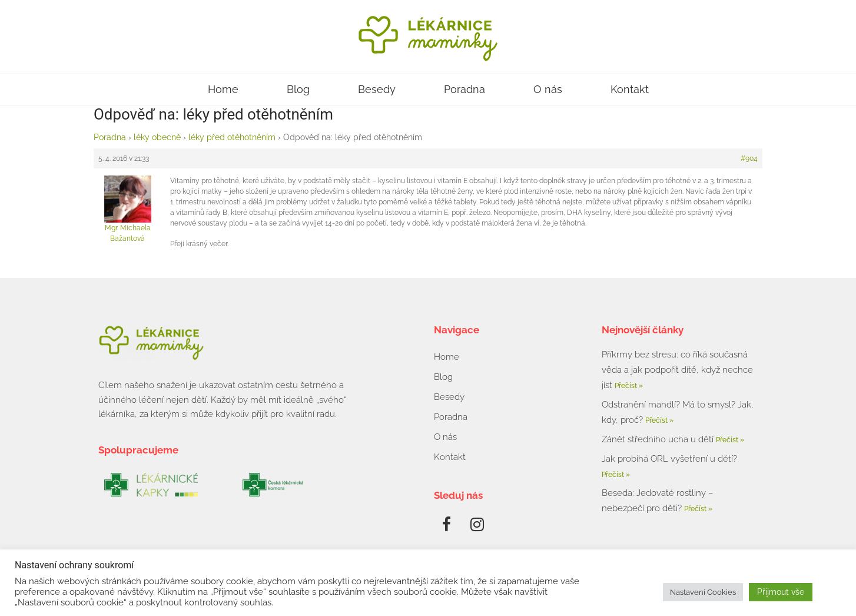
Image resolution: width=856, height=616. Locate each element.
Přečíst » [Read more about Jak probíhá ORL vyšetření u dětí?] (616, 475)
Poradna (464, 89)
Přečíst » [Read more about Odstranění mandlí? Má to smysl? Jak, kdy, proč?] (659, 420)
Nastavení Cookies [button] (703, 592)
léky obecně (157, 137)
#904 (749, 158)
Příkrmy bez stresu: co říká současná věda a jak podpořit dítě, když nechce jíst (677, 369)
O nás (547, 89)
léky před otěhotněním (232, 137)
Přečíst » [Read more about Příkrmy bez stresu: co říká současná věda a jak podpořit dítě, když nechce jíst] (629, 386)
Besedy (377, 89)
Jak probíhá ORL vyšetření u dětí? (669, 458)
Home (223, 89)
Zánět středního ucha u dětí (659, 439)
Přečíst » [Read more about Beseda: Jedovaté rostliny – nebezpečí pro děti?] (698, 509)
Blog (298, 89)
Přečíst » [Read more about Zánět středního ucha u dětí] (730, 440)
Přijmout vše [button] (780, 592)
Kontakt (630, 89)
